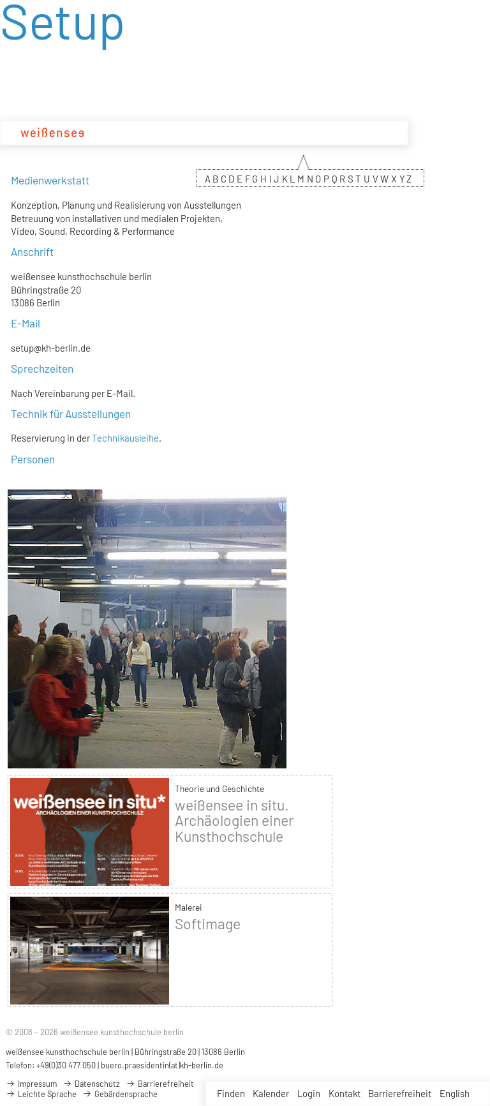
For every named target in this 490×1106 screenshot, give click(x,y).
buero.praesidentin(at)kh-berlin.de (162, 1065)
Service (384, 132)
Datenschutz (91, 1084)
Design (218, 132)
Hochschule (129, 132)
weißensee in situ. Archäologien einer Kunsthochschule (234, 820)
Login (308, 1093)
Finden (231, 1093)
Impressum (31, 1084)
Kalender (271, 1093)
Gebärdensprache (120, 1094)
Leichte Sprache (41, 1094)
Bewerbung (338, 132)
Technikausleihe (125, 438)
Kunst (252, 132)
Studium (178, 132)
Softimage (208, 923)
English (455, 1093)
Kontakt (344, 1093)
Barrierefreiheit (399, 1093)
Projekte (289, 132)
